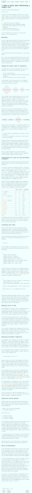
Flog (6, 340)
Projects (22, 1)
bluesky (27, 492)
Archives (12, 1)
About (8, 1)
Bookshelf (17, 1)
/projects (9, 492)
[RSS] (29, 1)
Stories (26, 1)
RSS (12, 489)
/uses (4, 492)
